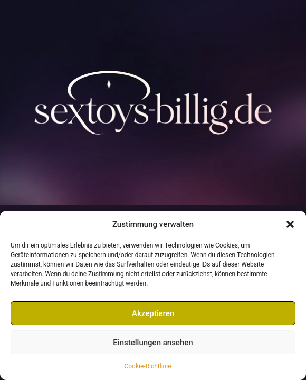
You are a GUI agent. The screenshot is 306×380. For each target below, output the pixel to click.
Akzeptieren (153, 313)
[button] (290, 224)
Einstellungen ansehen (153, 342)
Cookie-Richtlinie (147, 366)
